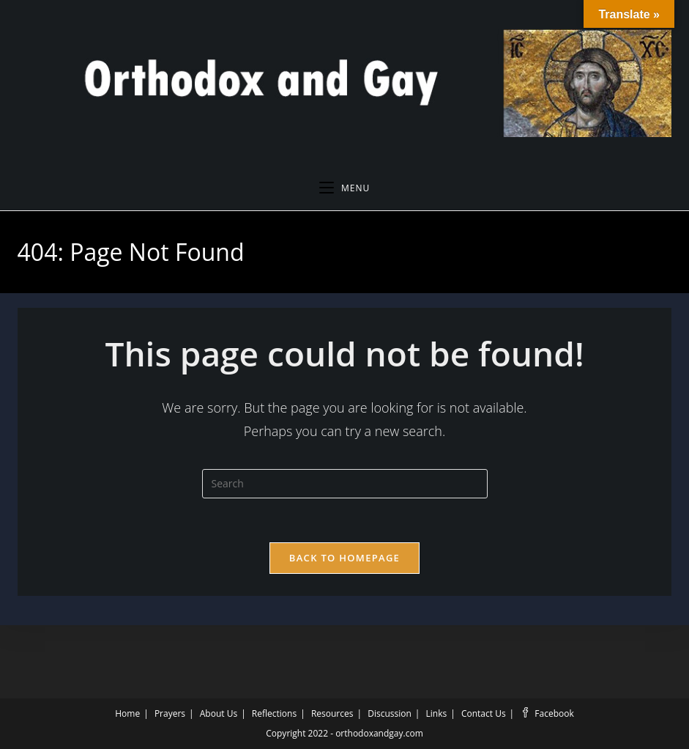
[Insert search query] (345, 483)
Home (127, 713)
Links (436, 713)
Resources (332, 713)
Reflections (274, 713)
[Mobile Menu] (344, 188)
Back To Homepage (344, 557)
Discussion (389, 713)
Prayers (169, 713)
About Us (218, 713)
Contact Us (483, 713)
